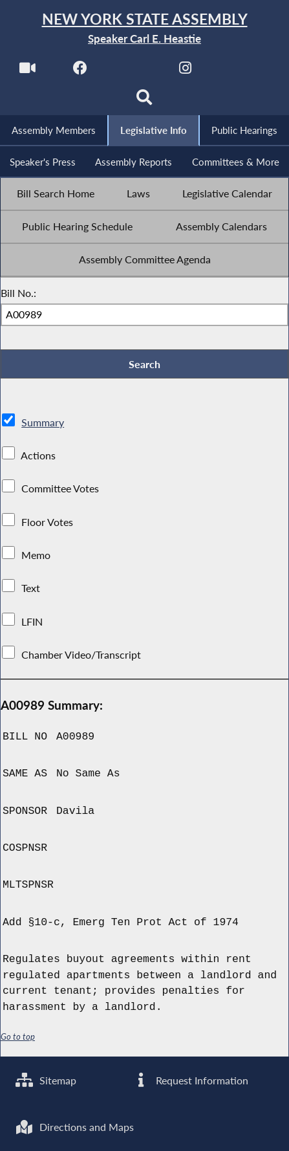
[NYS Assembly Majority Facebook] (79, 72)
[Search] (144, 101)
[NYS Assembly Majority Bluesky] (238, 72)
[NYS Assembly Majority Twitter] (132, 72)
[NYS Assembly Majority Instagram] (185, 72)
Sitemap (46, 1079)
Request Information (190, 1079)
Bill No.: (18, 295)
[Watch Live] (26, 72)
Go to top (18, 1039)
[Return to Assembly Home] (144, 29)
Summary (42, 425)
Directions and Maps (75, 1127)
